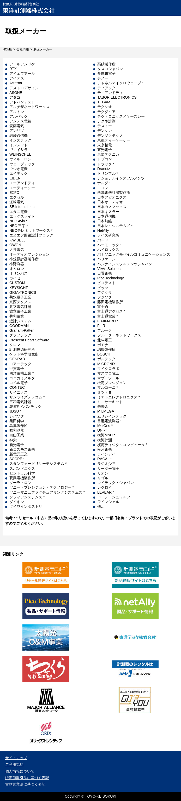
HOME (7, 49)
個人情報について (19, 771)
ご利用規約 (14, 764)
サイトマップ (16, 758)
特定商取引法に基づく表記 (27, 778)
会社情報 (22, 49)
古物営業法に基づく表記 (25, 784)
